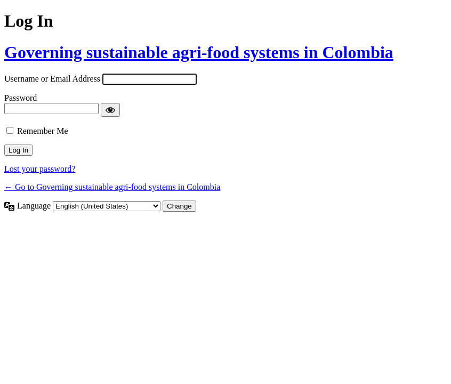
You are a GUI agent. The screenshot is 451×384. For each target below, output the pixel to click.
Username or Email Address (52, 78)
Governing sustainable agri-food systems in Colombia (198, 52)
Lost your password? (39, 168)
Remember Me (42, 130)
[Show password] (110, 110)
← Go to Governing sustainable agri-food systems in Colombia (112, 186)
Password (20, 97)
